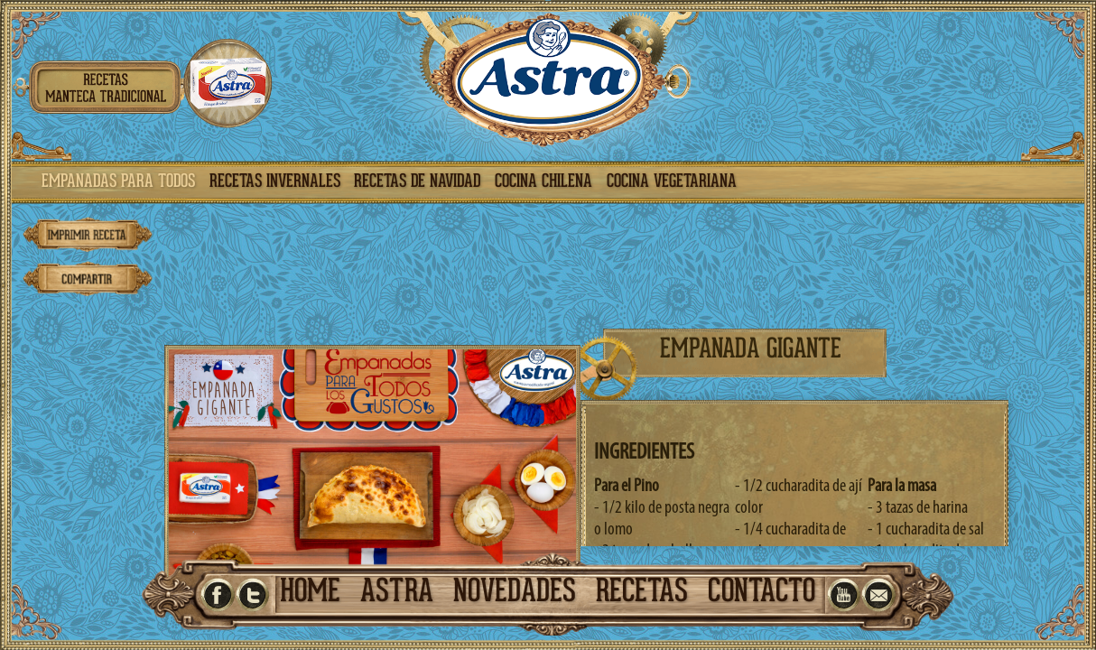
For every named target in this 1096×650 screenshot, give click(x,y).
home (310, 593)
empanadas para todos (118, 182)
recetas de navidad (417, 182)
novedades (514, 593)
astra (396, 593)
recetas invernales (274, 182)
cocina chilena (543, 182)
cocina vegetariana (672, 182)
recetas (642, 593)
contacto (761, 593)
